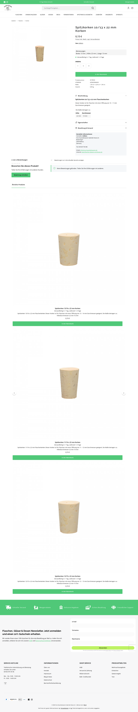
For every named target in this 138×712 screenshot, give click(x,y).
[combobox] (65, 8)
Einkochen (115, 670)
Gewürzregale (116, 674)
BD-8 (85, 705)
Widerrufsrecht (84, 674)
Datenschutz (48, 680)
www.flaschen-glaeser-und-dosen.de (92, 152)
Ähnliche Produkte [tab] (18, 185)
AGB (30, 641)
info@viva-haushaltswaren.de (88, 150)
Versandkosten (64, 708)
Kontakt (46, 670)
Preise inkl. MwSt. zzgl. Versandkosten (87, 39)
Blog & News (48, 677)
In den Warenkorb (101, 74)
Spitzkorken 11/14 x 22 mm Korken (67, 446)
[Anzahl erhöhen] (89, 66)
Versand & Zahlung (86, 670)
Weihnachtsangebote (118, 667)
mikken (80, 43)
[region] (39, 54)
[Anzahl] (83, 66)
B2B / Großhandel (85, 677)
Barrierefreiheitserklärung (52, 683)
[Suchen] (92, 8)
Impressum (47, 674)
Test (113, 677)
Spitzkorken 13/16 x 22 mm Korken (67, 310)
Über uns (47, 667)
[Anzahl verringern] (77, 66)
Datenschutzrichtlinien (43, 641)
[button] (101, 96)
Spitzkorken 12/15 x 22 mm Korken (67, 581)
